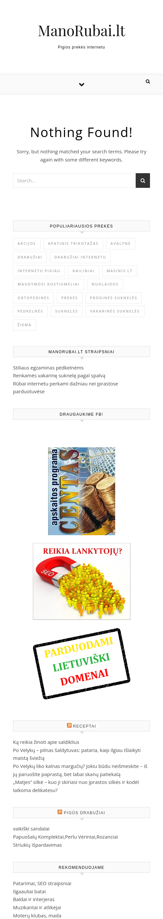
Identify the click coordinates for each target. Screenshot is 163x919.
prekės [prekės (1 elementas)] (69, 297)
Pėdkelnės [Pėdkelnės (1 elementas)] (30, 311)
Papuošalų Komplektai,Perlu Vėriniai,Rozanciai (65, 836)
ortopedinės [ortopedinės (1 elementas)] (33, 297)
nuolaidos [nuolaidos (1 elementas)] (105, 284)
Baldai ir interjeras (34, 899)
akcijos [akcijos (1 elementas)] (27, 243)
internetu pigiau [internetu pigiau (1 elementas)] (39, 270)
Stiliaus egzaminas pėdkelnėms (48, 367)
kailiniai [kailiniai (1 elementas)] (84, 270)
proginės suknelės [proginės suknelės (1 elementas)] (114, 297)
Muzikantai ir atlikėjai (37, 907)
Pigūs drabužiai (84, 813)
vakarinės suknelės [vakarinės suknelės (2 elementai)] (115, 311)
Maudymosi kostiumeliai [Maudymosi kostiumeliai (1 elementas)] (49, 284)
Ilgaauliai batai (29, 891)
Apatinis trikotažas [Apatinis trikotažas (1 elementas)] (73, 243)
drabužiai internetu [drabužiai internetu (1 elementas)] (80, 257)
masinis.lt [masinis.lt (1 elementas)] (120, 270)
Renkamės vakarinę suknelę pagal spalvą (59, 375)
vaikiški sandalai (31, 828)
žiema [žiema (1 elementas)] (25, 324)
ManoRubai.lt (81, 30)
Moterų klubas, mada (37, 915)
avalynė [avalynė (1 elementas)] (121, 243)
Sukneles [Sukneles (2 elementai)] (66, 311)
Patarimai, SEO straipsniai (42, 883)
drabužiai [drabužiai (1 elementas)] (30, 257)
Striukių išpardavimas (37, 845)
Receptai (84, 726)
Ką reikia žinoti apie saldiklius (46, 742)
